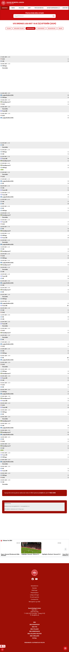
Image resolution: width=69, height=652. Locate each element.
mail (41, 492)
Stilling (9, 28)
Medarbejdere (34, 592)
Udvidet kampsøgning (53, 7)
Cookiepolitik (34, 599)
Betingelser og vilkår (34, 601)
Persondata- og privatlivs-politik (34, 642)
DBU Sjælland (34, 636)
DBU (34, 622)
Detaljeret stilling (19, 28)
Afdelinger (34, 590)
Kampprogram (30, 28)
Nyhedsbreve (34, 585)
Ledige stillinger (34, 594)
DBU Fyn (34, 626)
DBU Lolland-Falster (35, 633)
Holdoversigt (41, 28)
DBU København (34, 631)
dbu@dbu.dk (35, 615)
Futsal (34, 638)
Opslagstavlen (51, 28)
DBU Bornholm (34, 624)
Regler (60, 28)
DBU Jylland (34, 629)
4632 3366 (52, 492)
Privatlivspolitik (34, 597)
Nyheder (34, 588)
